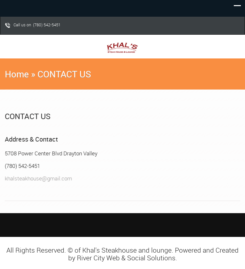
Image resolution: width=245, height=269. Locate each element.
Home (17, 74)
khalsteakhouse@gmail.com (38, 178)
